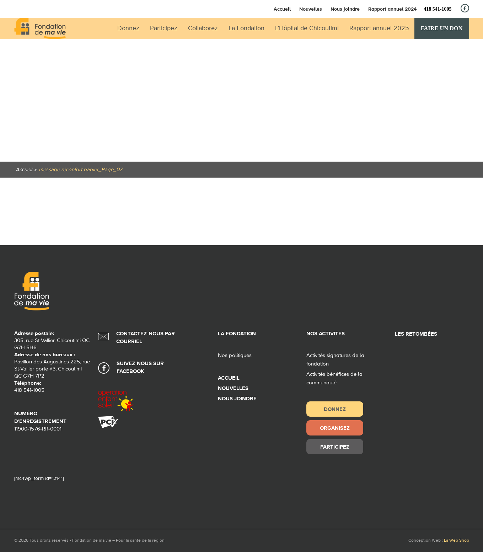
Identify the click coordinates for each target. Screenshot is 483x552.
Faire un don (442, 28)
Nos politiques (235, 355)
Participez (334, 447)
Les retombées (416, 334)
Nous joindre (345, 9)
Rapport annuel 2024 (392, 9)
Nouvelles (310, 9)
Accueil (282, 9)
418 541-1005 (437, 9)
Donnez (335, 409)
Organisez (335, 428)
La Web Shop (456, 541)
